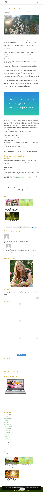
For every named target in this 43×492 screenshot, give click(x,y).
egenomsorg (7, 418)
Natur (5, 438)
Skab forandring (34, 11)
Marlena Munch (8, 11)
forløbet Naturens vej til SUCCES (24, 177)
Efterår (23, 11)
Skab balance (7, 446)
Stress (5, 451)
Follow (5, 373)
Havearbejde (7, 428)
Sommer (6, 450)
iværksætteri (7, 430)
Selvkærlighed (27, 11)
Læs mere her (36, 487)
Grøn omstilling (7, 426)
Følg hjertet (6, 424)
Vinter (5, 453)
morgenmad (7, 436)
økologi (5, 442)
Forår (5, 422)
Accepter (22, 489)
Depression (19, 11)
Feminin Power (7, 420)
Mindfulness (6, 434)
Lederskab (6, 432)
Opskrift (6, 440)
